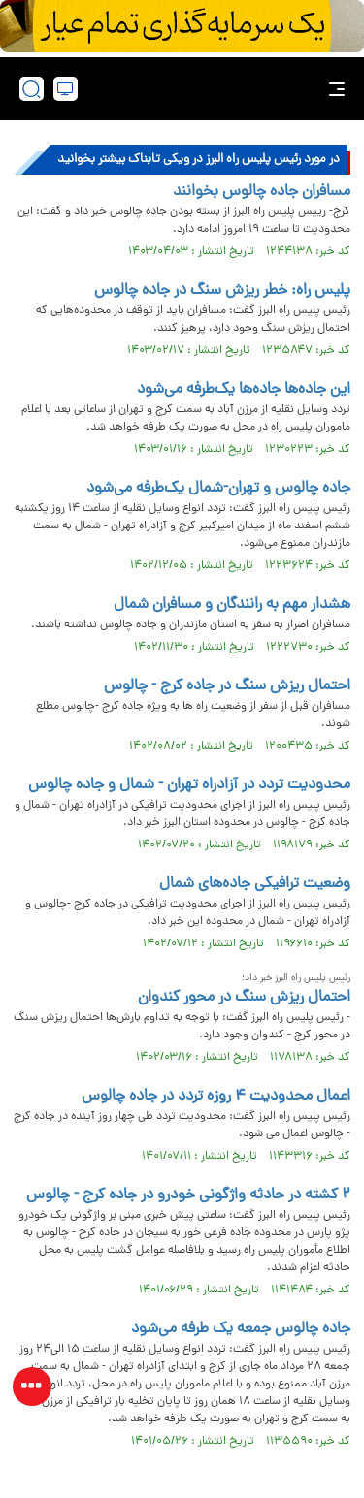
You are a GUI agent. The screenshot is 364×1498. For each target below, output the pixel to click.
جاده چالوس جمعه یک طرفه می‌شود (240, 1329)
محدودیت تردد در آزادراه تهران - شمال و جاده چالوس (189, 785)
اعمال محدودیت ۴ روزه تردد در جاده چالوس (216, 1096)
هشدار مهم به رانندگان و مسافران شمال (232, 605)
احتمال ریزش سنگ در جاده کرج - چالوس (227, 686)
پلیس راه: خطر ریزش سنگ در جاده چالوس (222, 291)
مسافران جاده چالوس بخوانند (261, 192)
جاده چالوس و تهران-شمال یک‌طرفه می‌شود (218, 488)
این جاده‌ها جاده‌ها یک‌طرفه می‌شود (243, 389)
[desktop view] (65, 89)
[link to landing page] (187, 88)
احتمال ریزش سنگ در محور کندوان (244, 997)
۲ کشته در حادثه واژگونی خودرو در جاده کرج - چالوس (188, 1195)
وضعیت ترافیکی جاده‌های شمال (254, 884)
